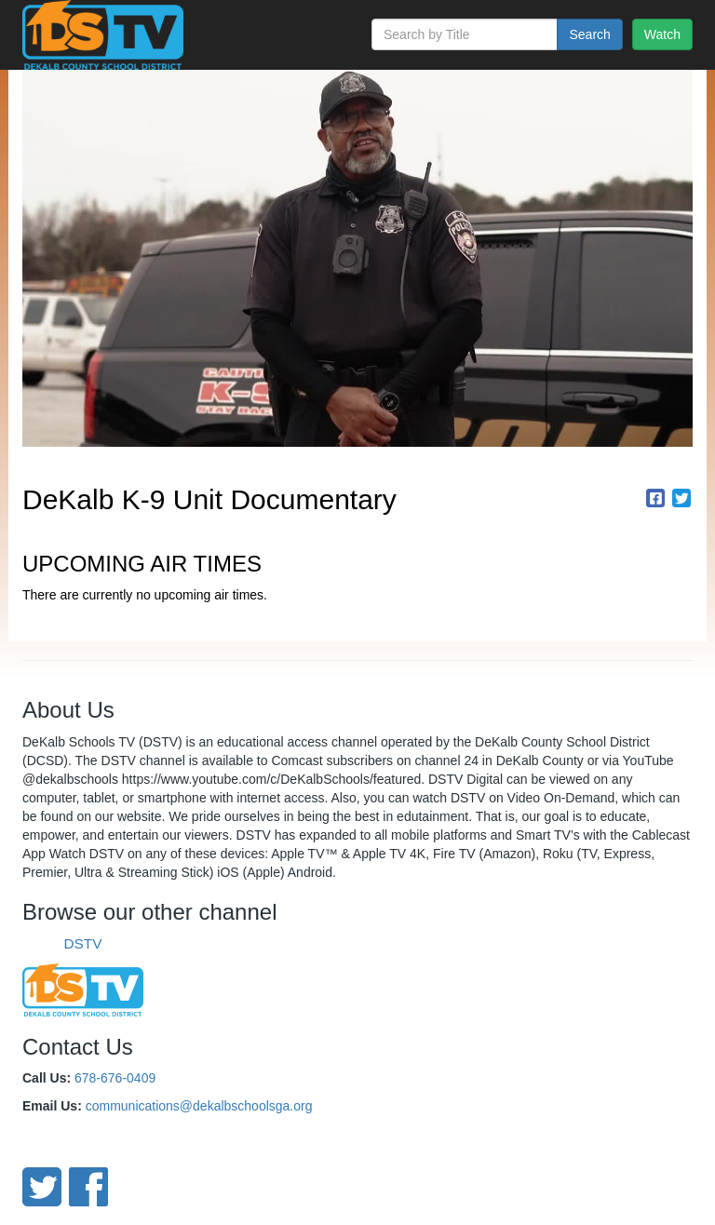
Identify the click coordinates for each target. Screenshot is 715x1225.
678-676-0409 (114, 1077)
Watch (662, 34)
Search (589, 34)
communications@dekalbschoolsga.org (199, 1105)
